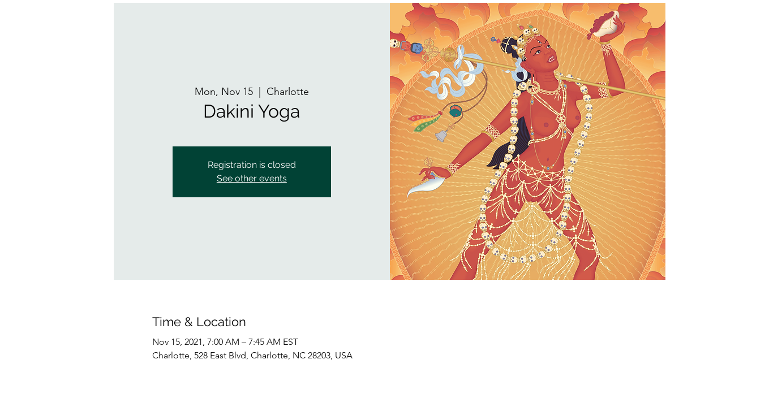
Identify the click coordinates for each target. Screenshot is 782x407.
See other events (252, 178)
